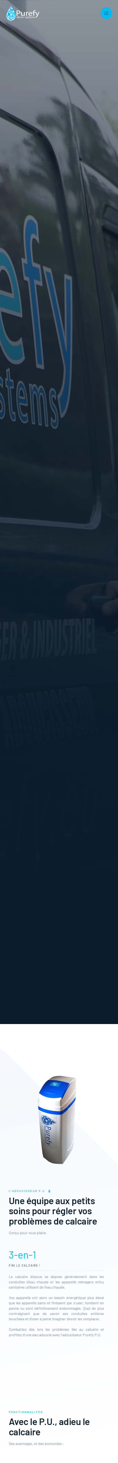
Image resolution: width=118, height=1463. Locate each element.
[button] (106, 13)
